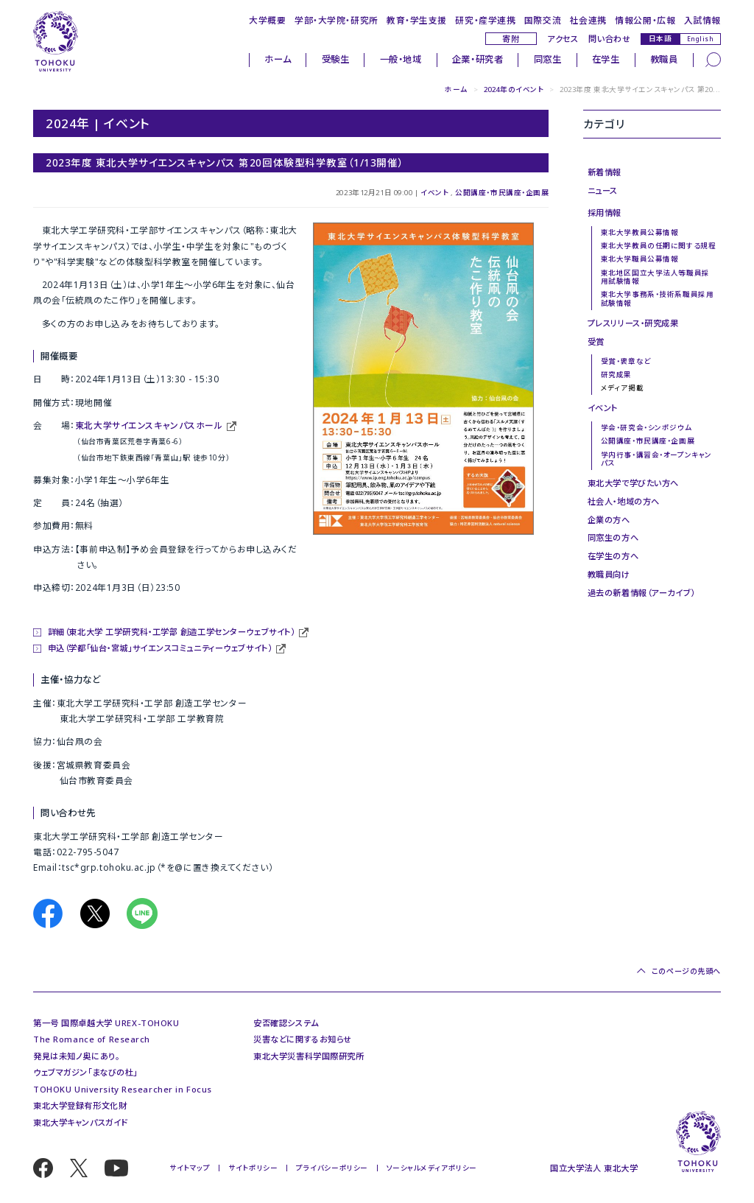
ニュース (603, 190)
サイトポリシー (253, 1168)
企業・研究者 (477, 59)
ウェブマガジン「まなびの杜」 (85, 1072)
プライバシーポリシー (332, 1168)
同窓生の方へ (613, 537)
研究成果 (616, 374)
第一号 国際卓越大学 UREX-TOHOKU (106, 1022)
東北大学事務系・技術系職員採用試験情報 (657, 298)
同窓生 (548, 59)
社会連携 (588, 20)
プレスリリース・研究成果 (633, 323)
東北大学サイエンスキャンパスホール (149, 425)
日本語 (660, 38)
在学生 (606, 59)
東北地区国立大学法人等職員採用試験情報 (655, 277)
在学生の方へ (613, 555)
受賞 (596, 341)
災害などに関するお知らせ (302, 1039)
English (700, 39)
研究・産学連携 (485, 20)
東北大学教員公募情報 (640, 232)
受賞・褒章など (626, 361)
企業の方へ (609, 519)
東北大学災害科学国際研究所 (308, 1056)
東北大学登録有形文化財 (80, 1105)
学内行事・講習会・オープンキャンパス (656, 459)
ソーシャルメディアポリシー (432, 1168)
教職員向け (609, 574)
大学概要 (267, 20)
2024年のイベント (514, 89)
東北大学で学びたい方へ (633, 482)
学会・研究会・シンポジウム (646, 427)
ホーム (277, 59)
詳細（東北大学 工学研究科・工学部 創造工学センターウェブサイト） (171, 631)
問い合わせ (609, 38)
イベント (434, 192)
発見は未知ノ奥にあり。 (76, 1056)
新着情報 (604, 172)
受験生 (336, 59)
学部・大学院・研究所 (336, 20)
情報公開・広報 (645, 20)
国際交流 (542, 20)
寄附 (510, 38)
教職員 (664, 59)
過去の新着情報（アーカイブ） (641, 592)
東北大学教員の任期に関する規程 (658, 245)
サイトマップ (189, 1168)
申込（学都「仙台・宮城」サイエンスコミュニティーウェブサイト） (160, 647)
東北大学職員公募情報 (640, 259)
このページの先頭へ (686, 970)
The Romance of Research (91, 1039)
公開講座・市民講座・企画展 (502, 192)
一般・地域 (401, 59)
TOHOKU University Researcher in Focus (122, 1089)
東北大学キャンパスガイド (80, 1122)
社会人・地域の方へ (624, 501)
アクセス (562, 38)
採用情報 (604, 212)
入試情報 (702, 20)
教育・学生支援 (417, 20)
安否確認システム (286, 1022)
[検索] (713, 59)
